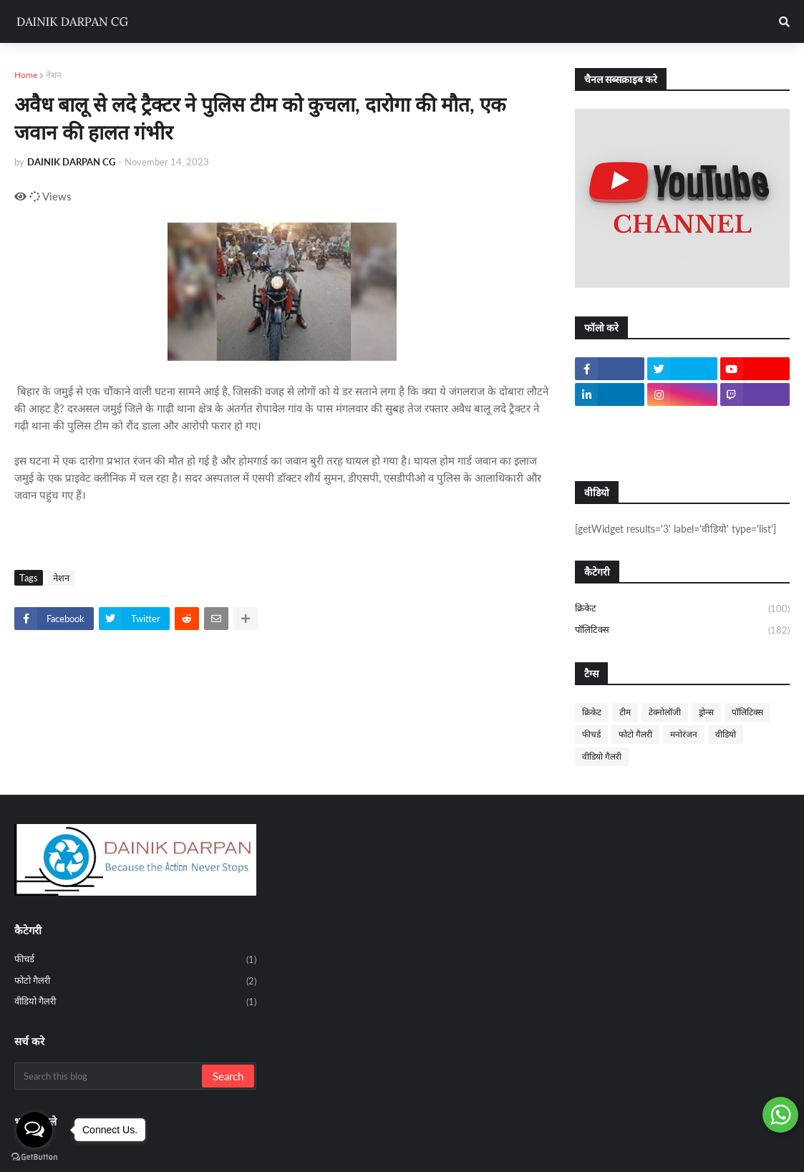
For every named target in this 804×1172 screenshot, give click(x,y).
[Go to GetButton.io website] (34, 1157)
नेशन (54, 74)
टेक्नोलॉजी (665, 712)
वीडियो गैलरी (601, 756)
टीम (625, 712)
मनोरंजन (683, 734)
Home (25, 74)
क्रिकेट (682, 609)
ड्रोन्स (706, 712)
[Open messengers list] (34, 1130)
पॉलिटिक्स (682, 630)
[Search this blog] (109, 1076)
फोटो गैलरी (635, 734)
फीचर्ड (591, 734)
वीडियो (725, 734)
